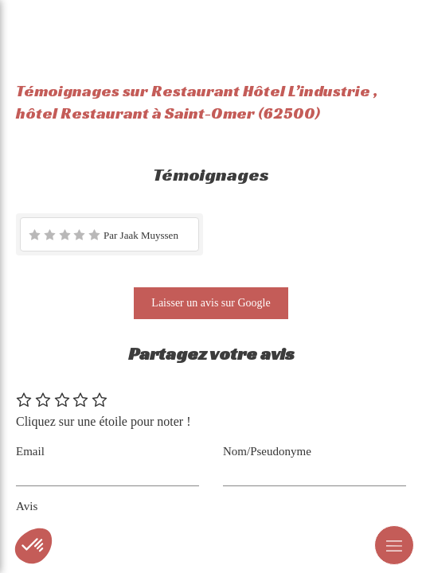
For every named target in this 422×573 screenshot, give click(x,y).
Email (30, 451)
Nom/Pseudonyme (267, 451)
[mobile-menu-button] (394, 545)
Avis (26, 506)
